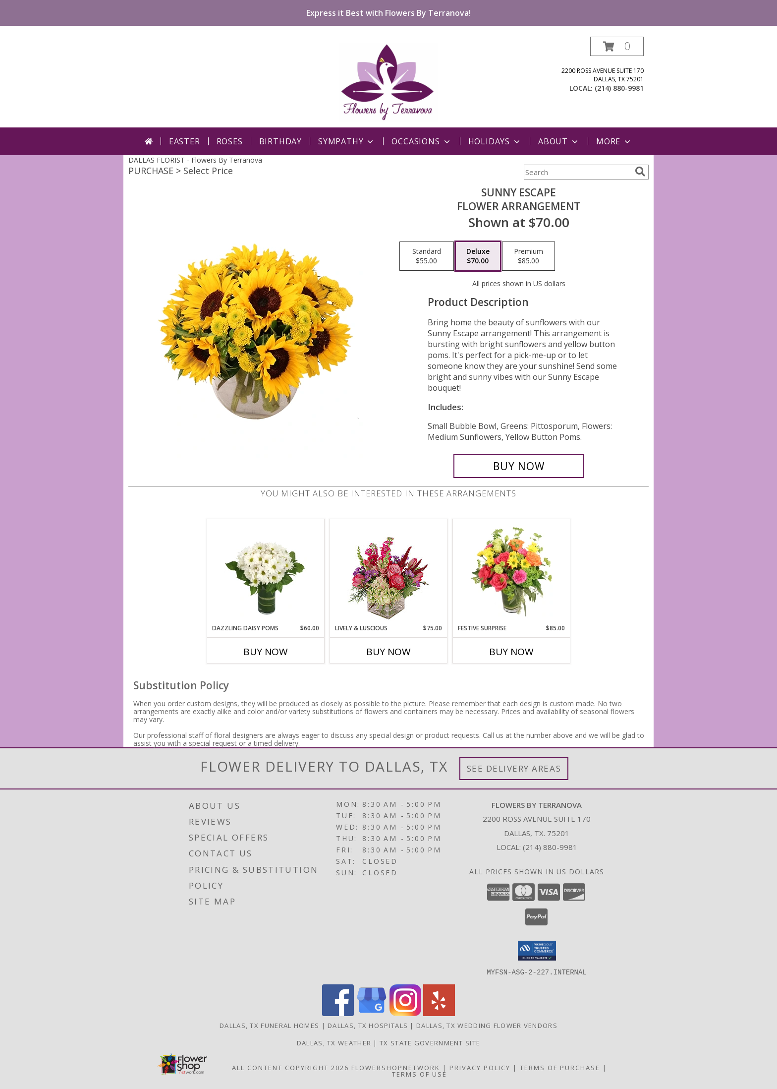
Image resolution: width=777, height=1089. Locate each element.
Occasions (421, 141)
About (559, 141)
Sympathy (346, 141)
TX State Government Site (430, 1042)
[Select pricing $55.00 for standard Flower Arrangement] (426, 256)
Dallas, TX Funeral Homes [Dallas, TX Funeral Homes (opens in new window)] (269, 1025)
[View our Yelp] (439, 1013)
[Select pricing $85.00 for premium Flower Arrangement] (528, 256)
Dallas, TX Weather (334, 1042)
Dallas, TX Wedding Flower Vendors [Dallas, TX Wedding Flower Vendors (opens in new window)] (486, 1025)
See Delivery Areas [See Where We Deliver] (514, 768)
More (614, 141)
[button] (617, 46)
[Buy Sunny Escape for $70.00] (518, 466)
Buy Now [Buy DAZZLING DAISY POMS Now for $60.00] (265, 651)
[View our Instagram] (405, 1013)
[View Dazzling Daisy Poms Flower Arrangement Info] (265, 571)
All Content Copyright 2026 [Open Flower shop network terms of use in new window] (290, 1067)
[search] (640, 171)
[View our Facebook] (338, 1013)
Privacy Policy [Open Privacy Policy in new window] (479, 1067)
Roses (230, 141)
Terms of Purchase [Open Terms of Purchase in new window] (560, 1067)
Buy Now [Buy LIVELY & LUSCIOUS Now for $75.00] (388, 651)
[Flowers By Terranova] (388, 82)
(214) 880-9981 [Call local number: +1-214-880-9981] (619, 88)
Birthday (280, 141)
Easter (184, 141)
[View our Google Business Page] (372, 1013)
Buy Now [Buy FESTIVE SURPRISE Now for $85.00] (511, 651)
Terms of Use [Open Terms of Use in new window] (419, 1073)
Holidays (495, 141)
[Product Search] (577, 172)
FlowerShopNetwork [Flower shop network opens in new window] (395, 1067)
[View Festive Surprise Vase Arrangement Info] (511, 571)
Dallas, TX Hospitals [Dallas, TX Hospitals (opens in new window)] (368, 1025)
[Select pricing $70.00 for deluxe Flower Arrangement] (478, 256)
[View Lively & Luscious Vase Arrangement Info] (388, 571)
